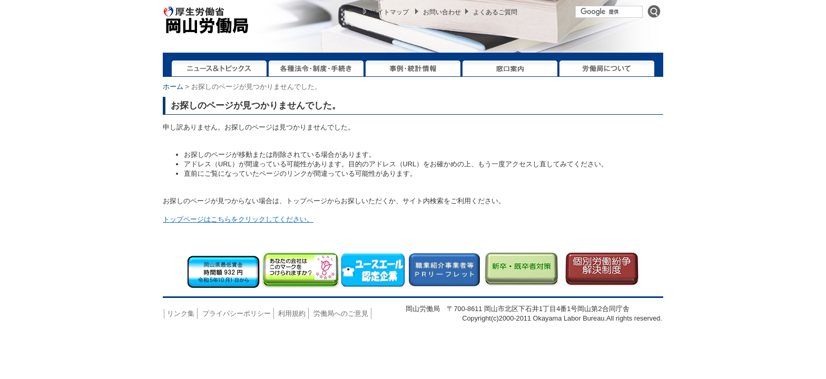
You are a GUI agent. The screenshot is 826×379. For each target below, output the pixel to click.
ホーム (173, 87)
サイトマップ (390, 12)
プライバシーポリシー (236, 313)
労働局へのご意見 (340, 313)
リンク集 (180, 313)
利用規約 (292, 313)
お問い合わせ (442, 12)
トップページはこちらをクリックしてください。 (238, 219)
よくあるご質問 (495, 12)
